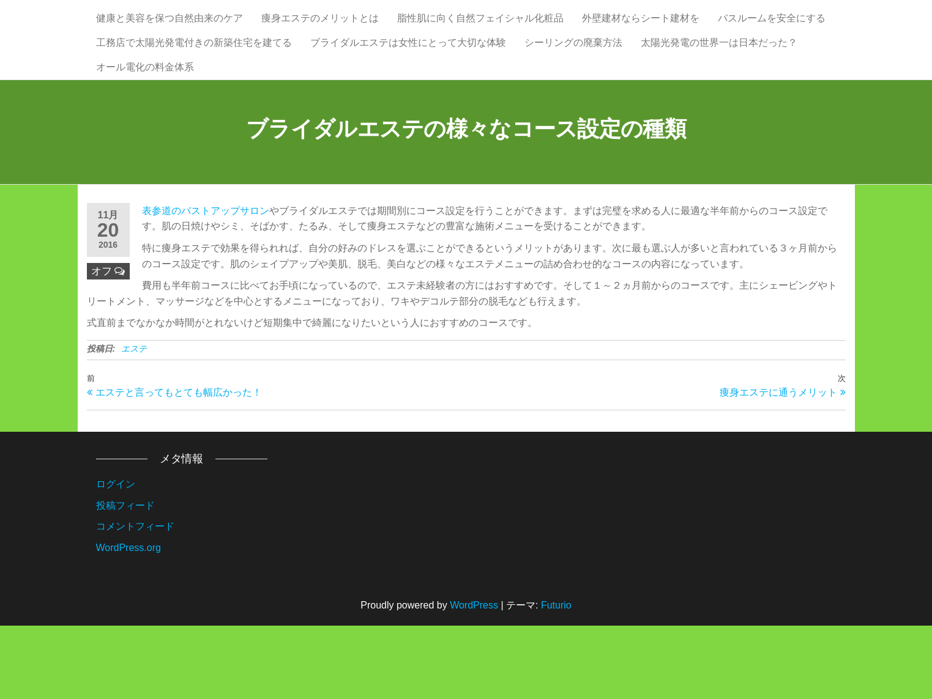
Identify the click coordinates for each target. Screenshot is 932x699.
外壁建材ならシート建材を (640, 30)
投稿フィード (125, 578)
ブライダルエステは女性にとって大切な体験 (408, 79)
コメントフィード (135, 599)
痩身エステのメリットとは (320, 30)
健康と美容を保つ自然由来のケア (169, 30)
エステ (134, 422)
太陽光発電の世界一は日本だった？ (719, 79)
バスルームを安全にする (772, 30)
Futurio (556, 678)
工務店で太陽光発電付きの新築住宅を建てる (194, 79)
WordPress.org (128, 621)
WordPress (474, 678)
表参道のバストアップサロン (205, 284)
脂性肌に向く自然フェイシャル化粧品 (480, 30)
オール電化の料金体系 (145, 128)
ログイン (115, 557)
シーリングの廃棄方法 (573, 79)
